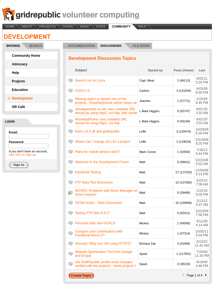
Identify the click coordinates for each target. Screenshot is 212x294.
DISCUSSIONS (110, 45)
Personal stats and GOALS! (95, 223)
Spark (143, 253)
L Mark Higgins (149, 111)
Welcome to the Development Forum (102, 162)
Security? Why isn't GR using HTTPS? (103, 244)
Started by (155, 70)
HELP (142, 26)
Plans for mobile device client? (97, 152)
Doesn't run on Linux (90, 80)
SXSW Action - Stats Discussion (98, 203)
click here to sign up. (22, 154)
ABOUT (27, 26)
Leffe (142, 131)
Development (22, 98)
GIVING (67, 26)
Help (15, 73)
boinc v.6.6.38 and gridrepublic (97, 131)
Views (188, 70)
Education (20, 90)
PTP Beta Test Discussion (94, 182)
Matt (142, 162)
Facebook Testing (88, 172)
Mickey (144, 223)
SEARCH (35, 45)
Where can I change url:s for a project (102, 142)
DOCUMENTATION (81, 45)
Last (202, 70)
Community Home (26, 56)
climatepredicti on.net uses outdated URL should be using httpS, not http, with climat (106, 111)
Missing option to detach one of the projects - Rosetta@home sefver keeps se (106, 101)
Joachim (145, 101)
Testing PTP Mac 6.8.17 (92, 213)
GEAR (84, 26)
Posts (178, 70)
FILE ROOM (140, 45)
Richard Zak (147, 243)
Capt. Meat (146, 80)
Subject (81, 70)
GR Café (18, 107)
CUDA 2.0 (82, 91)
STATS (100, 26)
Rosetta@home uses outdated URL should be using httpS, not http (101, 121)
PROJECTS (47, 26)
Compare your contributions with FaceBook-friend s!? (98, 233)
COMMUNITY (121, 26)
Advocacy (20, 64)
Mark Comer (147, 151)
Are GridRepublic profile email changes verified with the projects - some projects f (105, 264)
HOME (10, 26)
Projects (18, 81)
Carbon (144, 90)
